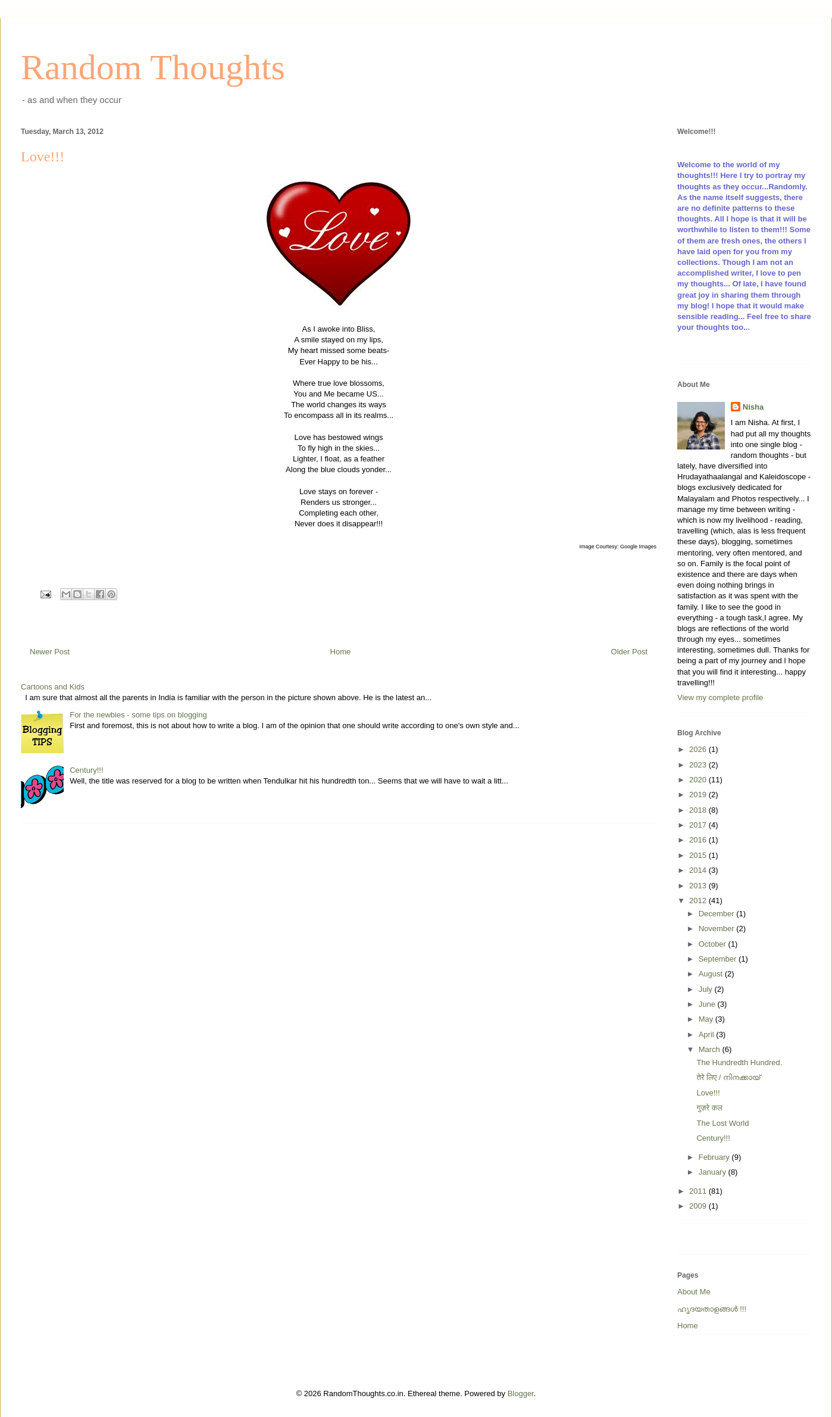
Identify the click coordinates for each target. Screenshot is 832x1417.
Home (340, 651)
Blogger (521, 1393)
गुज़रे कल (709, 1107)
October (713, 944)
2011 (699, 1191)
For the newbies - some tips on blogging (138, 714)
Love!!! (708, 1092)
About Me (694, 1291)
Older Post (629, 651)
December (718, 913)
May (707, 1019)
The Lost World (722, 1123)
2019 (699, 794)
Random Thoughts (153, 67)
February (715, 1157)
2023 (699, 764)
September (719, 958)
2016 (699, 839)
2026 (699, 749)
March (710, 1049)
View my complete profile (720, 697)
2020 (699, 779)
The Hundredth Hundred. (739, 1062)
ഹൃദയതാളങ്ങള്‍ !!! (711, 1308)
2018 (699, 810)
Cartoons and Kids (53, 686)
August (712, 973)
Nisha (753, 406)
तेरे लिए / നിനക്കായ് (728, 1077)
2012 (699, 900)
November (718, 928)
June (708, 1004)
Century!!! (86, 770)
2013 (699, 885)
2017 (699, 824)
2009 (699, 1205)
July (707, 989)
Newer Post (50, 651)
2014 (699, 870)
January (713, 1172)
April (708, 1034)
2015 (699, 855)
